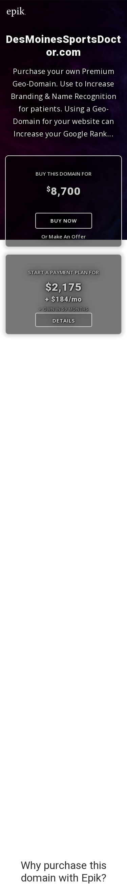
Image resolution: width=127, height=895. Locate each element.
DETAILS (63, 320)
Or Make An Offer (63, 236)
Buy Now (63, 220)
